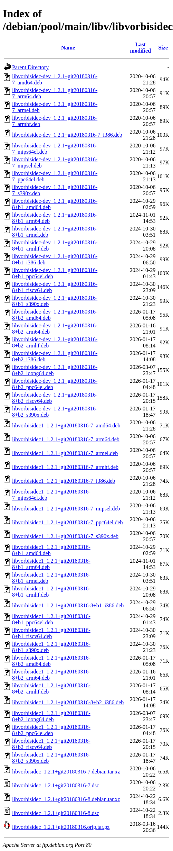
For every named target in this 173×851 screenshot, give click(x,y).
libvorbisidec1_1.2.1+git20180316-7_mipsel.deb (66, 508)
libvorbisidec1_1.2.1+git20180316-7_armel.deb (65, 453)
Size (163, 48)
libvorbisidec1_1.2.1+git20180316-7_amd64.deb (66, 425)
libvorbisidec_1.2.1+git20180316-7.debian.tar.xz (66, 772)
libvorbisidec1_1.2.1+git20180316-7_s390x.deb (65, 536)
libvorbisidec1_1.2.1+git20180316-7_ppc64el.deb (67, 522)
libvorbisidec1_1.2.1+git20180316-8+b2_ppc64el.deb (51, 730)
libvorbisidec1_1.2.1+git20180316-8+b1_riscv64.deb (51, 633)
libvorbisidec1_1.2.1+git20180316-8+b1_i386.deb (68, 605)
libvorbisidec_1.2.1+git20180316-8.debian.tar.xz (66, 799)
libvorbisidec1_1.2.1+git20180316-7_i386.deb (63, 481)
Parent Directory (30, 67)
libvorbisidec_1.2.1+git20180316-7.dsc (55, 785)
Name (68, 48)
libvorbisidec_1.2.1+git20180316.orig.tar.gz (60, 827)
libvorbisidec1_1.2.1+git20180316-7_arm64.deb (65, 439)
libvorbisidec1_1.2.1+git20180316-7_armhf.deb (65, 467)
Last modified (140, 48)
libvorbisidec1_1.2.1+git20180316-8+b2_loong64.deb (51, 716)
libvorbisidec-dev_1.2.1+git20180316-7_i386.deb (67, 135)
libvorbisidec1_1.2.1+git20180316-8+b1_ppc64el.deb (51, 619)
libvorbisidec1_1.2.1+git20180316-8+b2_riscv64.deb (51, 744)
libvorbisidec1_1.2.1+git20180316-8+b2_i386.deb (68, 702)
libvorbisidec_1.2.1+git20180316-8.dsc (55, 813)
